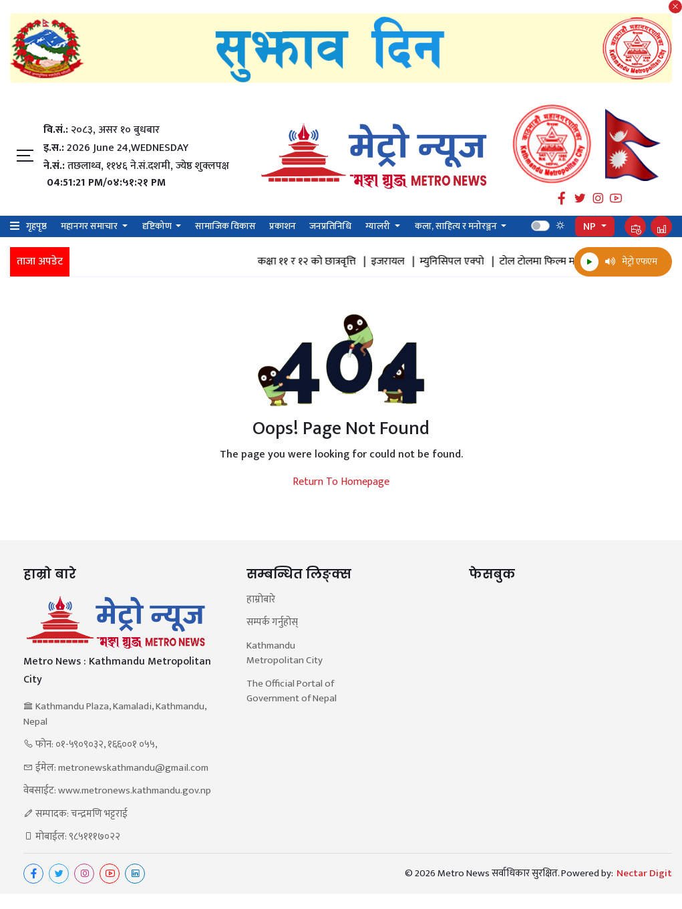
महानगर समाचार (90, 226)
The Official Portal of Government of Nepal (291, 692)
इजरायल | (403, 262)
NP (591, 227)
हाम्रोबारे (260, 600)
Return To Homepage (341, 482)
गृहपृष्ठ (36, 226)
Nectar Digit (644, 873)
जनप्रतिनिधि (330, 226)
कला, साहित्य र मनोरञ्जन (457, 226)
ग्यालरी (378, 226)
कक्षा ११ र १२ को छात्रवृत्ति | (322, 262)
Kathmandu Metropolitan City (284, 654)
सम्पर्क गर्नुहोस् (272, 622)
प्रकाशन (282, 226)
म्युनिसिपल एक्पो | (468, 262)
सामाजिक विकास (225, 226)
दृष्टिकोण (158, 226)
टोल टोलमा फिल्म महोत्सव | (565, 262)
